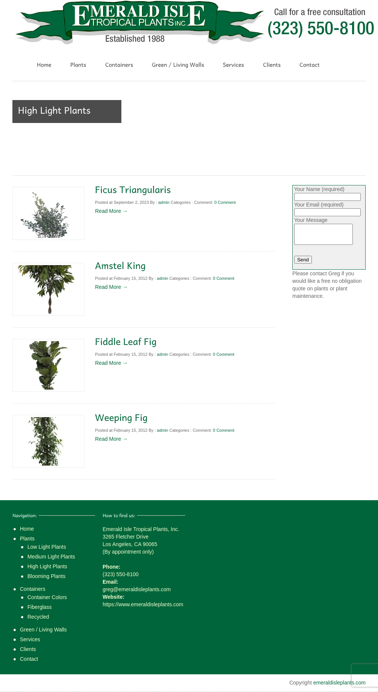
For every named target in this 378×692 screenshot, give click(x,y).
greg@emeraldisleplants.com (137, 589)
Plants (27, 539)
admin (163, 202)
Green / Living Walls (43, 630)
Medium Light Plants (51, 557)
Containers (32, 589)
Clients (28, 649)
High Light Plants (47, 566)
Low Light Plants (46, 547)
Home (27, 529)
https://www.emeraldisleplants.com (143, 604)
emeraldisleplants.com (339, 683)
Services (30, 639)
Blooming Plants (46, 576)
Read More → (111, 211)
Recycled (38, 617)
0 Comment (225, 202)
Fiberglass (39, 607)
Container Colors (47, 597)
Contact (29, 659)
